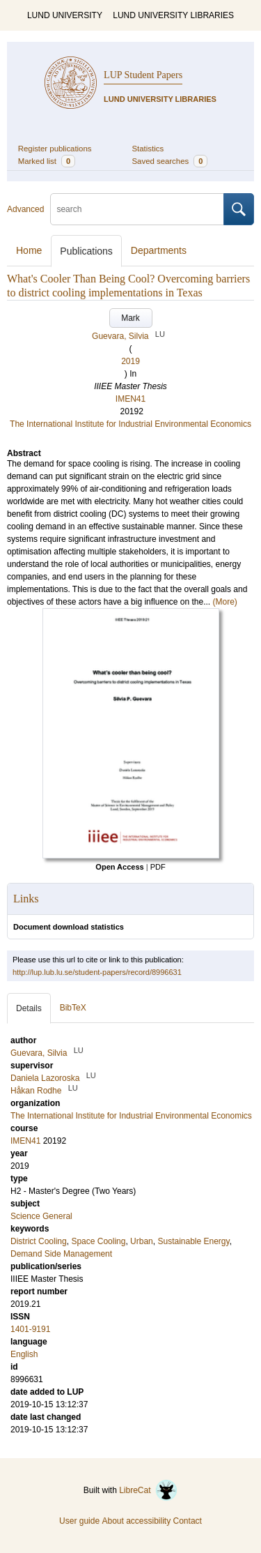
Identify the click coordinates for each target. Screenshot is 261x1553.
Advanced (25, 209)
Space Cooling (98, 1241)
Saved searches (170, 161)
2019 (130, 361)
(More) (225, 602)
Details (29, 1008)
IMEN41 (130, 399)
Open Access (119, 867)
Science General (41, 1216)
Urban (141, 1241)
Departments (159, 250)
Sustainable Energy (193, 1241)
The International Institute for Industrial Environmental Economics (130, 424)
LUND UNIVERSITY (64, 15)
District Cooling (38, 1241)
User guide (79, 1521)
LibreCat (148, 1490)
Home (29, 250)
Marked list (46, 161)
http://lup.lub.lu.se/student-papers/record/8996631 (97, 972)
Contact (187, 1521)
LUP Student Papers (143, 75)
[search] (137, 209)
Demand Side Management (61, 1254)
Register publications (55, 148)
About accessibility (136, 1521)
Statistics (148, 148)
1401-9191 (30, 1329)
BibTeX (73, 1008)
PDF (158, 867)
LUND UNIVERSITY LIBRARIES (173, 15)
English (24, 1354)
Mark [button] (130, 318)
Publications (86, 251)
